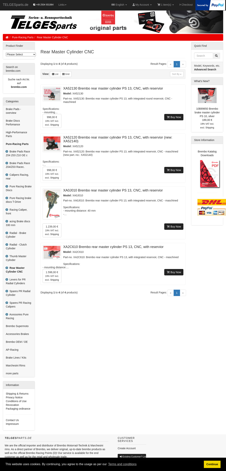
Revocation (12, 404)
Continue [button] (212, 464)
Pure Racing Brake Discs (19, 188)
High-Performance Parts (16, 134)
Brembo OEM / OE (17, 341)
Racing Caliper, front (16, 211)
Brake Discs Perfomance (13, 122)
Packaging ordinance (18, 408)
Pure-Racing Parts (22, 37)
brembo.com (19, 86)
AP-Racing (12, 349)
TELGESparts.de (15, 5)
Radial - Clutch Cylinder (16, 246)
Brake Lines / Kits (16, 357)
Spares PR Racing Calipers (18, 304)
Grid (65, 74)
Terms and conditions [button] (122, 464)
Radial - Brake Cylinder (16, 234)
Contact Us (12, 420)
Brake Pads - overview (13, 111)
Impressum (12, 423)
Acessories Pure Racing (17, 316)
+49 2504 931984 (43, 4)
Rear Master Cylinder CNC (52, 37)
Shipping (54, 125)
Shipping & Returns (17, 393)
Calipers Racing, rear (17, 176)
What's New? (201, 81)
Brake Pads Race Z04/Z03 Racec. (18, 165)
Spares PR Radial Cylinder (18, 293)
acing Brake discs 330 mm (18, 223)
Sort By (177, 74)
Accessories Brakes (17, 333)
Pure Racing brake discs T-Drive (18, 200)
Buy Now (174, 117)
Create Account (127, 448)
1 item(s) (165, 4)
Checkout (186, 4)
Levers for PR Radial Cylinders (16, 281)
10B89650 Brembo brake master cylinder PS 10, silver (207, 112)
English (119, 4)
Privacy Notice (14, 397)
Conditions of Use (16, 401)
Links (62, 4)
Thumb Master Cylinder (16, 258)
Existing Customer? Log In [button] (133, 456)
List (55, 74)
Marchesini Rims (15, 365)
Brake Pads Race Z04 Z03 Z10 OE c (18, 153)
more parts (12, 373)
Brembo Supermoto (17, 326)
